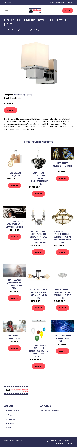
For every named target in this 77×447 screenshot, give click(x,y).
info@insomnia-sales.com (64, 3)
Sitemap (69, 443)
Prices (67, 11)
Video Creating (19, 95)
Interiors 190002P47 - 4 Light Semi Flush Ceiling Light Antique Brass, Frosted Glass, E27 (63, 236)
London (51, 3)
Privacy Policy (60, 443)
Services (11, 423)
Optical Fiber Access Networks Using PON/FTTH (62, 338)
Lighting (29, 95)
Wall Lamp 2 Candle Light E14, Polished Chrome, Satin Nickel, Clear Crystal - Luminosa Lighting (38, 236)
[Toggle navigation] (6, 10)
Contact (53, 441)
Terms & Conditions (64, 441)
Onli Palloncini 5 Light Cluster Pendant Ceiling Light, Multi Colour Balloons (38, 351)
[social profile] (13, 3)
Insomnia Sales (13, 411)
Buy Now (10, 110)
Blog (9, 427)
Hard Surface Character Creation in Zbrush (62, 166)
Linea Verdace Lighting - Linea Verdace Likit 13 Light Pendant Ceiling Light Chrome (38, 178)
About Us (11, 419)
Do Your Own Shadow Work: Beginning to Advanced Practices (14, 224)
